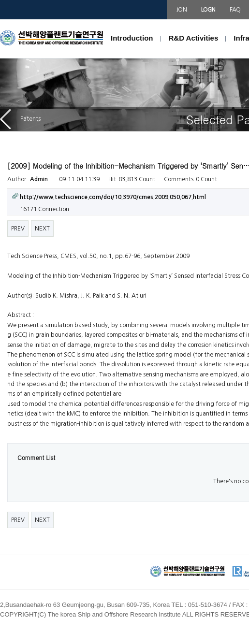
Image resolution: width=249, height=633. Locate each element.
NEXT (42, 228)
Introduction (132, 38)
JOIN (181, 10)
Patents (20, 119)
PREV (18, 228)
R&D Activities (193, 38)
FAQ (235, 10)
